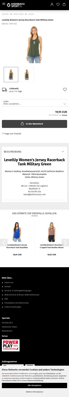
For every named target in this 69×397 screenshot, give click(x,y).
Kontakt (7, 287)
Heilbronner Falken (9, 327)
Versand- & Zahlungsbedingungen (18, 291)
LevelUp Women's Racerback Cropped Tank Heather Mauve (52, 246)
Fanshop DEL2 (7, 323)
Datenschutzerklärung (35, 380)
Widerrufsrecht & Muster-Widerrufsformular (21, 295)
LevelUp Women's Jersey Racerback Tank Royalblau (17, 246)
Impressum (8, 282)
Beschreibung (12, 151)
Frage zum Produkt (12, 133)
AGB (6, 299)
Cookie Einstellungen (12, 307)
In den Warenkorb (31, 124)
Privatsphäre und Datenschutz (16, 303)
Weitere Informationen (34, 392)
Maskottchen (7, 331)
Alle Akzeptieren (34, 385)
